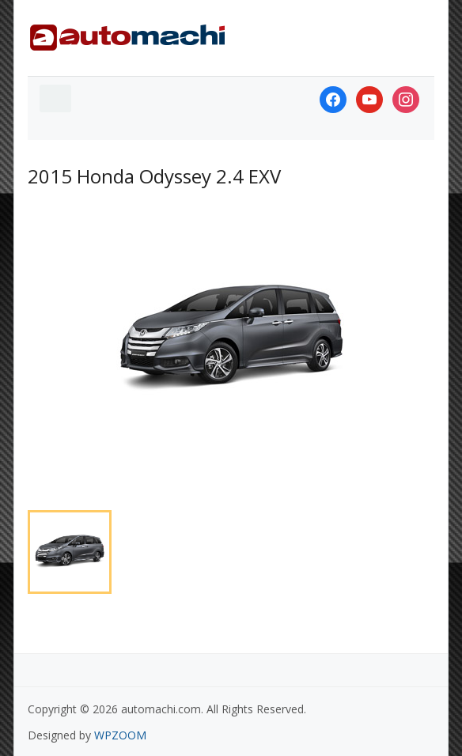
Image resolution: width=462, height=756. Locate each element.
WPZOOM (120, 735)
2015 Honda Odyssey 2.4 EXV (154, 176)
